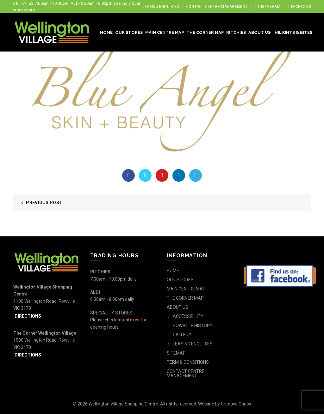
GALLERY (182, 334)
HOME (106, 32)
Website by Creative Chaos (224, 403)
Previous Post (44, 202)
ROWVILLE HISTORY (193, 325)
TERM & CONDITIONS (188, 362)
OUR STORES (129, 32)
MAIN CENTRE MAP (164, 32)
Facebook (299, 6)
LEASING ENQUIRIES (160, 6)
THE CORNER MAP (205, 32)
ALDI (95, 292)
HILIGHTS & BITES (293, 32)
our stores (128, 319)
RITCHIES (236, 32)
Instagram (267, 6)
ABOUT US (259, 32)
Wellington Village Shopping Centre (123, 403)
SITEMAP (176, 353)
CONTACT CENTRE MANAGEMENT (217, 6)
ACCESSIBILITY (188, 316)
